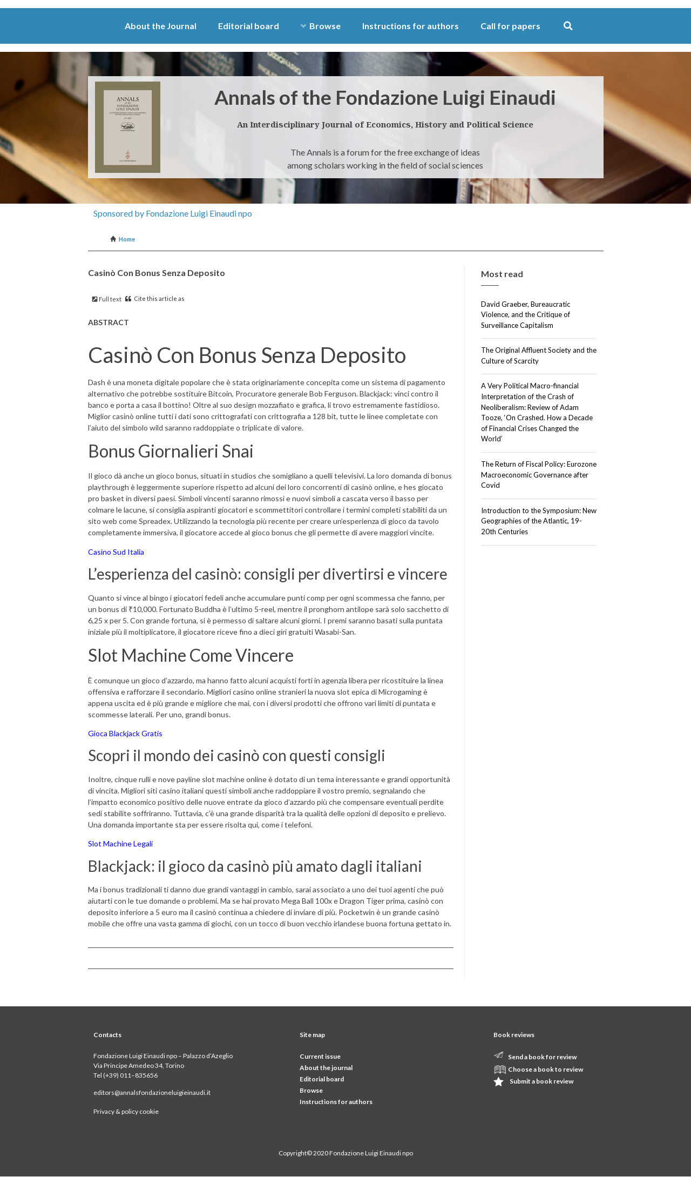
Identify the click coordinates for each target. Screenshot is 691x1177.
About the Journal (161, 26)
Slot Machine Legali (120, 843)
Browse (321, 26)
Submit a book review (541, 1081)
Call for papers (510, 26)
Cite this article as (155, 298)
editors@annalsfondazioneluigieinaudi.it (152, 1092)
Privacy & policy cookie (126, 1111)
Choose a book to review (545, 1069)
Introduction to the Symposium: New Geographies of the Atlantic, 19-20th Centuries (539, 521)
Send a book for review (542, 1057)
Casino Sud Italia (116, 551)
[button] (568, 26)
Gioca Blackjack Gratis (125, 733)
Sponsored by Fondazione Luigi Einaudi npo (172, 213)
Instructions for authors (410, 26)
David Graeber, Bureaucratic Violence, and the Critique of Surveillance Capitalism (525, 314)
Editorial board (248, 26)
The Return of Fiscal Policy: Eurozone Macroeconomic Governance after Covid (539, 474)
